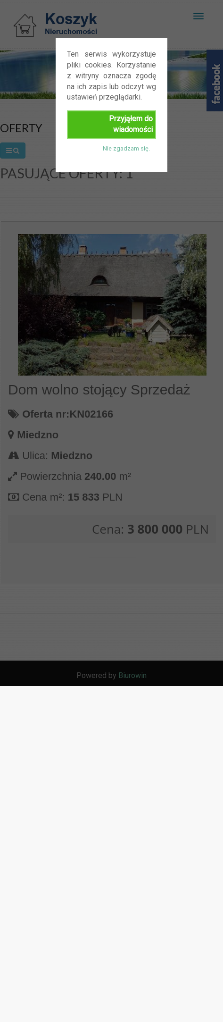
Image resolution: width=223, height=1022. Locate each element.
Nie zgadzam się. (126, 148)
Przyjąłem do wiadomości (131, 124)
